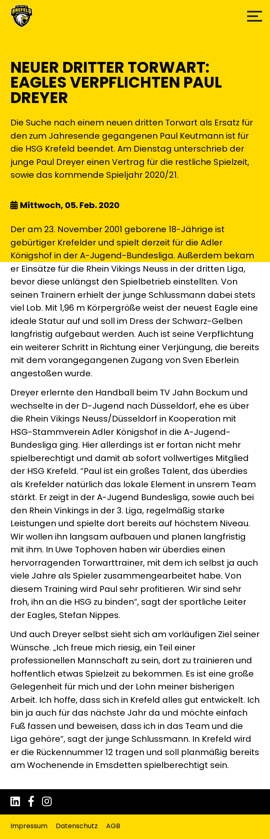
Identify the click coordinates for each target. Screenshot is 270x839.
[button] (254, 16)
